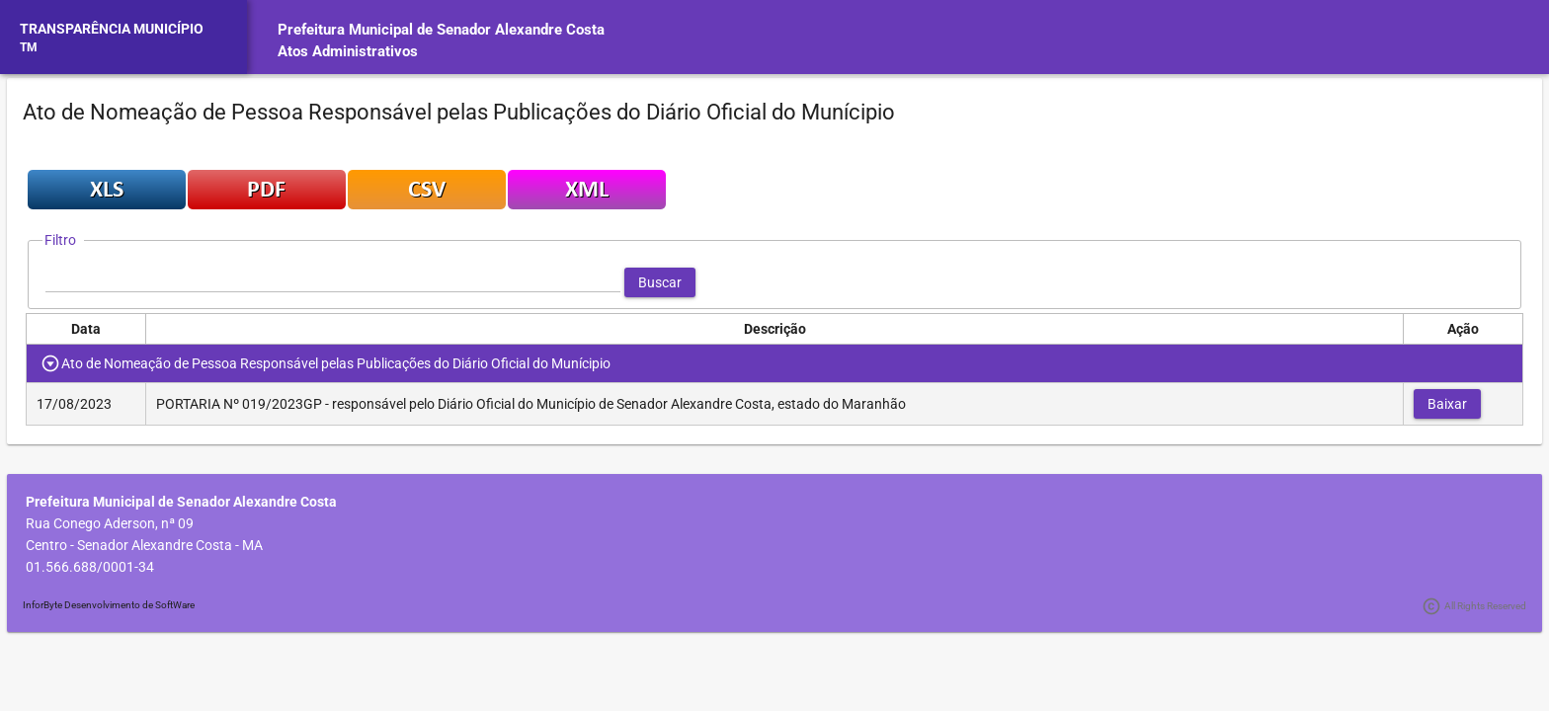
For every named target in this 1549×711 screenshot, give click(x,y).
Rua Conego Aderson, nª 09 (110, 523)
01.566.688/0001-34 (90, 567)
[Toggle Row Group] (51, 363)
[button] (659, 282)
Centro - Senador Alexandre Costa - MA (144, 545)
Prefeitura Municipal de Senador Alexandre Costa (441, 30)
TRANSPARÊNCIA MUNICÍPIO (112, 29)
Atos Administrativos (348, 51)
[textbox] (332, 282)
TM (29, 47)
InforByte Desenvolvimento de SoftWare (109, 604)
